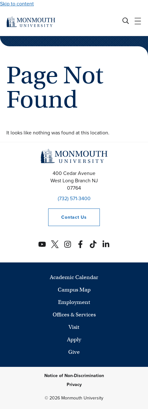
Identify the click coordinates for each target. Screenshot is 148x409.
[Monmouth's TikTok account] (93, 244)
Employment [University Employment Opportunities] (74, 302)
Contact (67, 217)
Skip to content (17, 3)
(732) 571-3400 (74, 198)
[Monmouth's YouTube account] (42, 244)
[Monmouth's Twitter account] (55, 244)
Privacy (74, 384)
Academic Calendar (74, 277)
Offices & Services (74, 314)
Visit (74, 327)
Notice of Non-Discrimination (74, 375)
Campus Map (74, 289)
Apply (74, 339)
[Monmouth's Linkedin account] (106, 244)
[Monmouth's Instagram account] (67, 244)
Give (74, 352)
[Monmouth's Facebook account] (80, 244)
